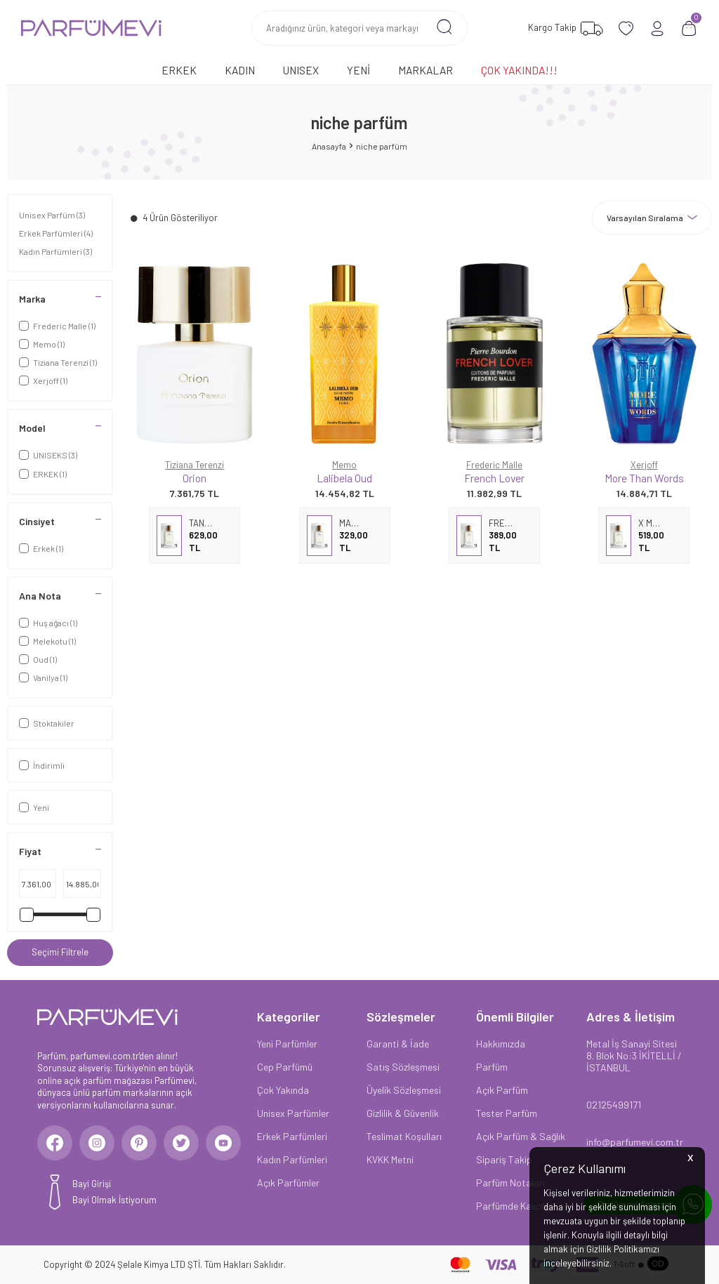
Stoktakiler (46, 723)
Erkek (179, 70)
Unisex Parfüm (52, 214)
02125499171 (613, 1105)
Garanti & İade (398, 1044)
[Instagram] (97, 1143)
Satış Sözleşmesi (403, 1067)
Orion (194, 477)
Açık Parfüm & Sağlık (520, 1136)
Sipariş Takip (504, 1159)
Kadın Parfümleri (55, 251)
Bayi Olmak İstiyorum (114, 1199)
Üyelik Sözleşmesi (404, 1090)
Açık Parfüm (502, 1090)
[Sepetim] (689, 28)
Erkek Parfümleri (56, 233)
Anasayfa (329, 146)
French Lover (494, 477)
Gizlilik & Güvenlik (403, 1113)
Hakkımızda (500, 1044)
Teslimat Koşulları (404, 1136)
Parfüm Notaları (510, 1183)
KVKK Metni (390, 1159)
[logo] (91, 28)
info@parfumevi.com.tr (634, 1142)
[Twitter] (181, 1143)
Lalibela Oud (344, 477)
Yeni (358, 70)
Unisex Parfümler (293, 1113)
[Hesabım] (657, 28)
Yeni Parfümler (287, 1044)
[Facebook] (55, 1143)
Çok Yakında (283, 1090)
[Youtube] (223, 1143)
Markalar (425, 70)
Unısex (301, 70)
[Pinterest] (139, 1143)
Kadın (240, 70)
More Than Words (644, 477)
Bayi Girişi (91, 1183)
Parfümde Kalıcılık (514, 1206)
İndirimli (42, 765)
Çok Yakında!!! (519, 70)
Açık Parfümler (288, 1183)
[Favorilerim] (564, 28)
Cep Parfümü (284, 1067)
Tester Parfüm (506, 1113)
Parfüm (492, 1067)
